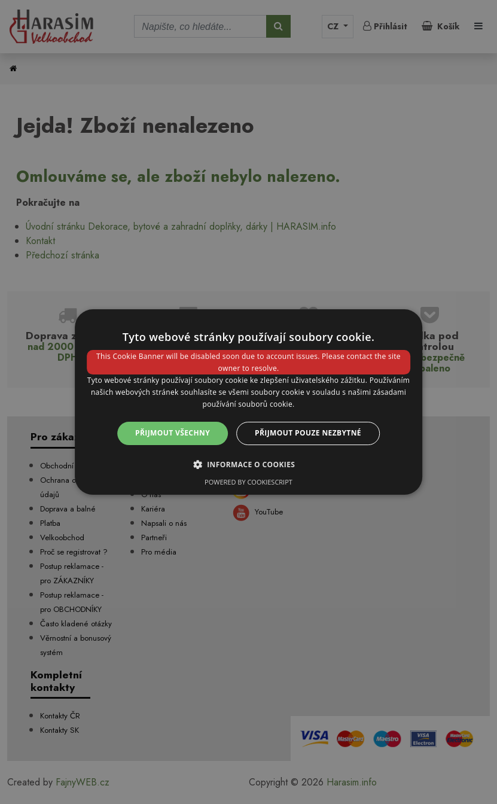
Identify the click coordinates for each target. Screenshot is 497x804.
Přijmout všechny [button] (172, 433)
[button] (248, 464)
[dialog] (249, 402)
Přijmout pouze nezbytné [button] (308, 433)
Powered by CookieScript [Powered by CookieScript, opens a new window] (248, 481)
